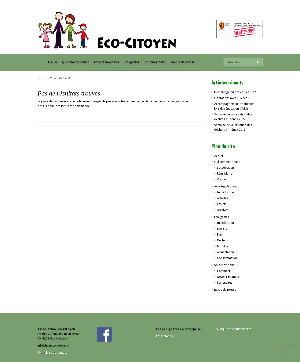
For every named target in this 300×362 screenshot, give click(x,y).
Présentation (164, 336)
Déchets (222, 240)
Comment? (224, 271)
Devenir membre (228, 276)
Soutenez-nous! (155, 62)
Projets (221, 204)
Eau (219, 234)
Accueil (52, 62)
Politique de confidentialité (233, 329)
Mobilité (222, 246)
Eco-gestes (131, 62)
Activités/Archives (106, 62)
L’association (225, 167)
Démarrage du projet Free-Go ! (235, 92)
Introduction (225, 192)
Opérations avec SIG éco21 (232, 98)
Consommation (227, 258)
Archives (222, 210)
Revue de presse (183, 62)
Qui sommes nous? (75, 62)
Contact (222, 179)
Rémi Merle (224, 173)
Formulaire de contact (52, 352)
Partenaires (224, 282)
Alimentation (225, 252)
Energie (222, 228)
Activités (222, 198)
